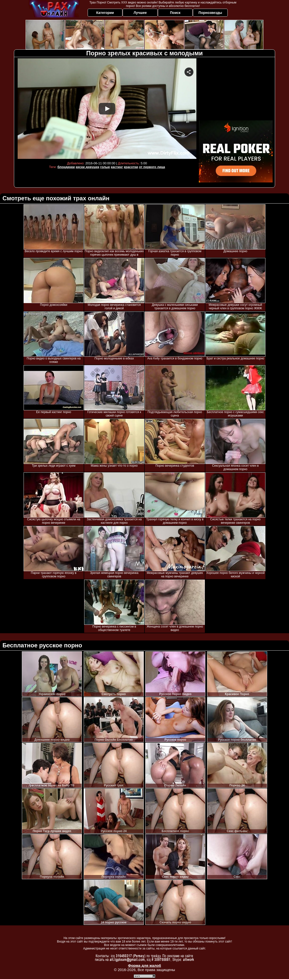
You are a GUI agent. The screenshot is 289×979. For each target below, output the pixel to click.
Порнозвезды (210, 13)
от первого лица (152, 167)
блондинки (66, 167)
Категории (105, 13)
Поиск (175, 13)
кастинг (117, 167)
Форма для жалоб (144, 965)
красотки (131, 167)
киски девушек (87, 167)
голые (105, 167)
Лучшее (140, 13)
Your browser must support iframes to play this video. (107, 108)
